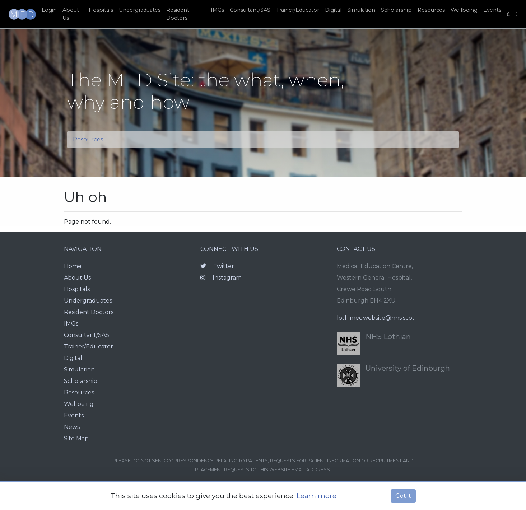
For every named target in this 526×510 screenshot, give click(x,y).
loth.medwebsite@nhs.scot (376, 317)
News (72, 427)
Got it (403, 495)
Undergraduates (139, 10)
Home (73, 266)
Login (49, 10)
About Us (70, 14)
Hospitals (101, 10)
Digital (333, 10)
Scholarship (396, 10)
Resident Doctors (177, 14)
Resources (431, 10)
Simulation (361, 10)
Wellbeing (464, 10)
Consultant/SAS (250, 10)
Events (492, 10)
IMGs (217, 10)
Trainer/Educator (297, 10)
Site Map (76, 438)
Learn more (316, 495)
